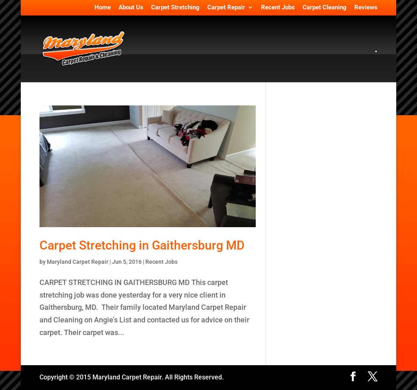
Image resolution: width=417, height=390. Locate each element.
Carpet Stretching (175, 7)
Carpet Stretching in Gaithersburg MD (142, 245)
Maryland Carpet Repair (77, 262)
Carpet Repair (226, 7)
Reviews (365, 7)
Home (102, 7)
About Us (131, 7)
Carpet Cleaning (325, 7)
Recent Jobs (278, 7)
